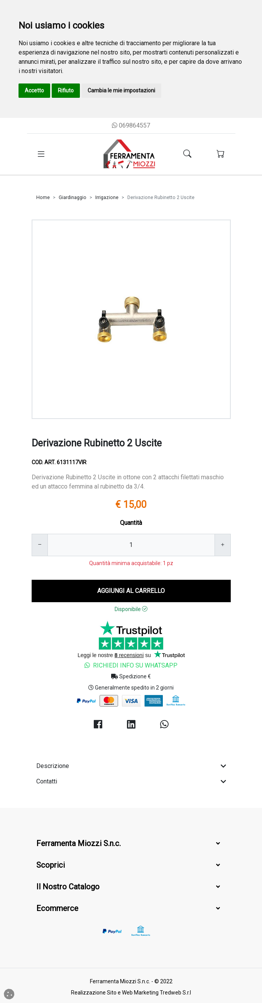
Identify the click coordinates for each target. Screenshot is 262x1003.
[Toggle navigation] (41, 154)
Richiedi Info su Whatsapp (131, 665)
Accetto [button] (34, 90)
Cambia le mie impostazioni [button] (121, 90)
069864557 (131, 125)
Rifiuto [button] (66, 90)
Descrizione (131, 766)
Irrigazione (106, 197)
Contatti (131, 781)
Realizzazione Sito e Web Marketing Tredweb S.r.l (131, 992)
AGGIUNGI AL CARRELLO (131, 590)
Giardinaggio (72, 197)
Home (43, 197)
